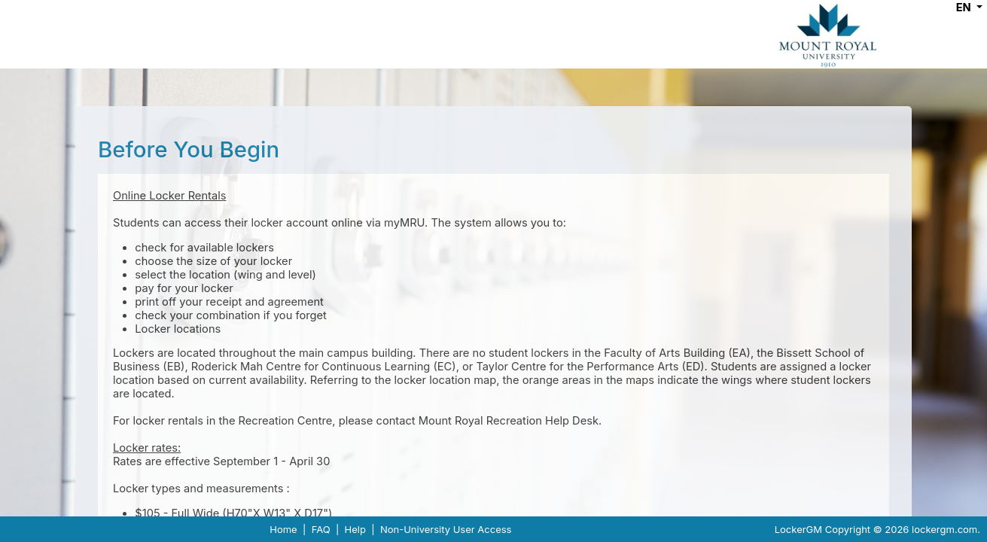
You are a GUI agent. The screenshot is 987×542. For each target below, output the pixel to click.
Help (355, 529)
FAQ (321, 529)
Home (283, 529)
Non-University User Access (446, 529)
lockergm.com (944, 529)
